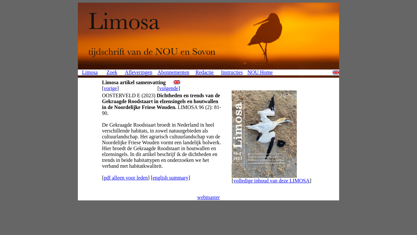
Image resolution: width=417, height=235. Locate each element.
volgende (169, 88)
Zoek (112, 72)
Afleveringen (138, 72)
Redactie (204, 72)
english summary (170, 177)
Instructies (232, 72)
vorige (110, 88)
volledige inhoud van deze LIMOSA (271, 180)
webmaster (208, 197)
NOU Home (260, 72)
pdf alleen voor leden (126, 177)
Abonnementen (173, 72)
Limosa (90, 72)
